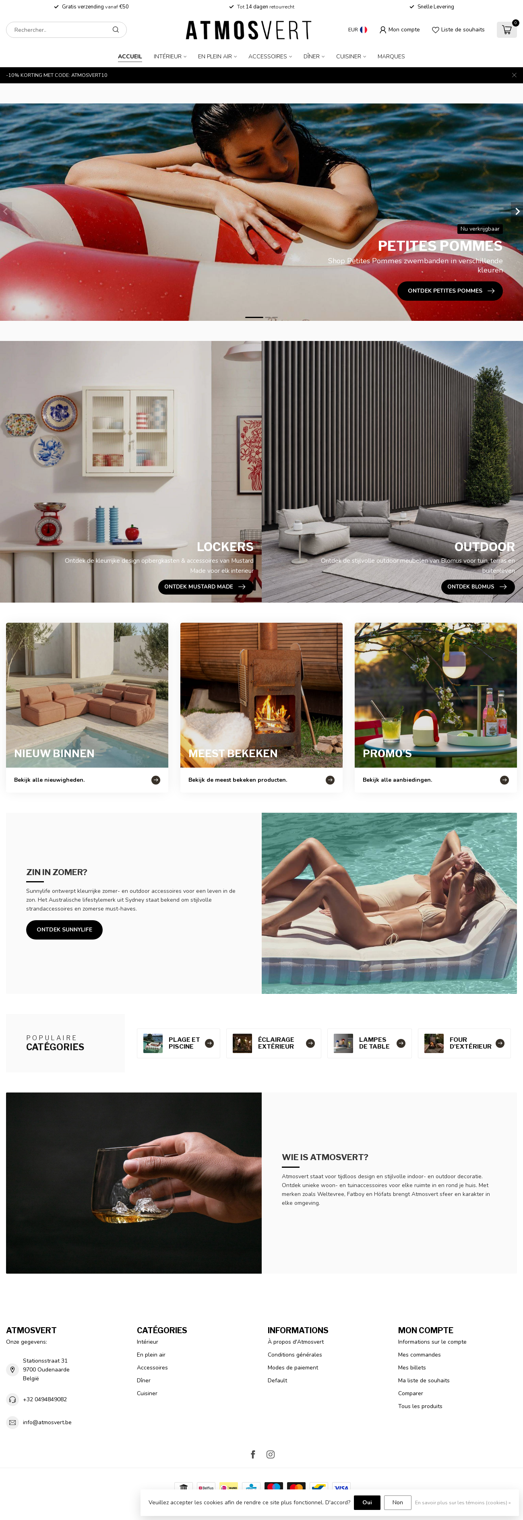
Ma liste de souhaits (424, 1380)
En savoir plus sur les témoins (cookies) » (463, 1502)
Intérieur (168, 56)
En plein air (215, 56)
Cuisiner (348, 56)
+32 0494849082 (45, 1399)
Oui (367, 1502)
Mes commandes (419, 1355)
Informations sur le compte (432, 1342)
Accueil (130, 56)
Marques (391, 56)
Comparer (410, 1393)
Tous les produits (420, 1406)
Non (398, 1502)
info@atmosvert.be (47, 1422)
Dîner (312, 56)
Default (277, 1380)
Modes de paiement (293, 1367)
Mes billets (412, 1367)
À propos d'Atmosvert (296, 1342)
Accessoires (267, 56)
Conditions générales (295, 1355)
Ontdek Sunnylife (64, 929)
